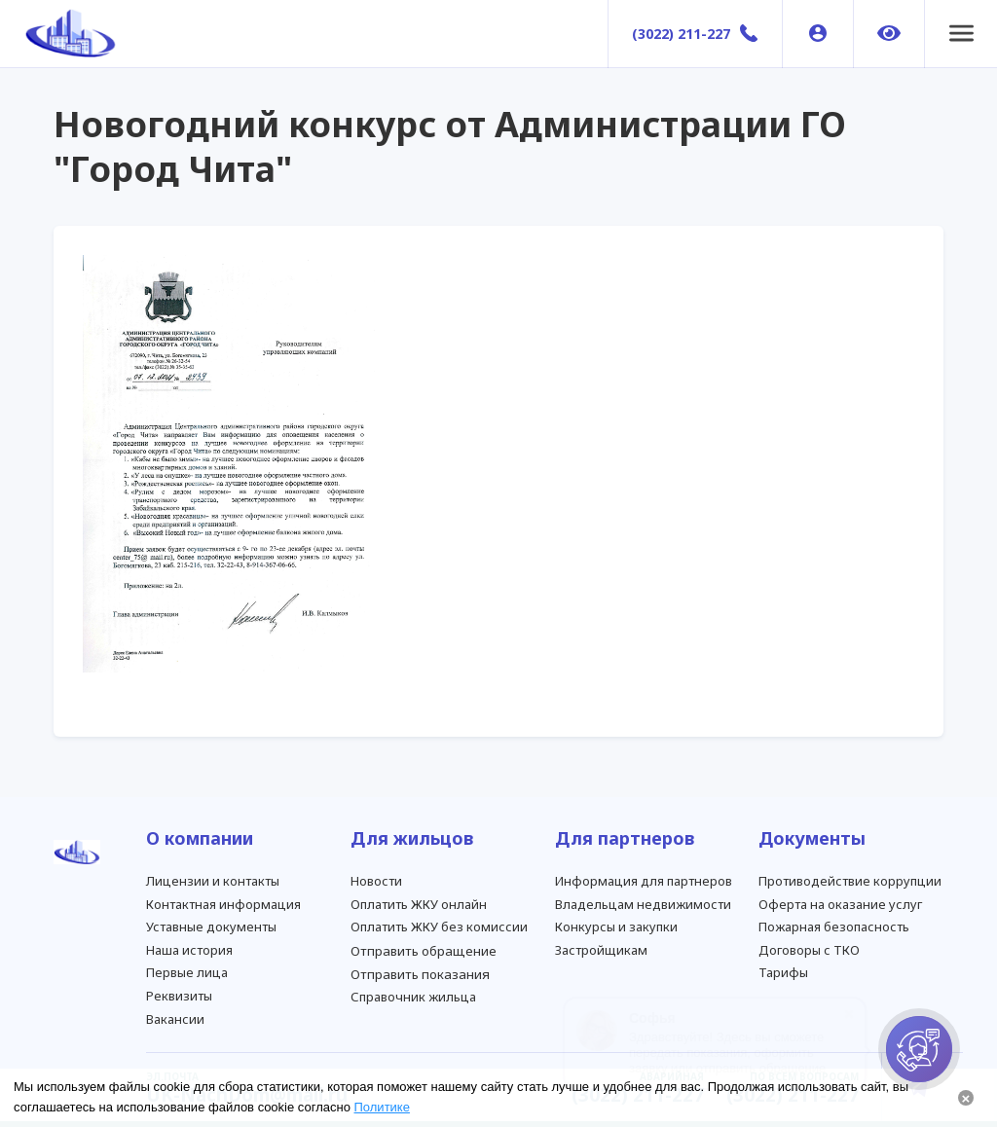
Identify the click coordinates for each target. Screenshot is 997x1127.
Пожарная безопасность (833, 926)
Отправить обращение (424, 951)
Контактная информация (223, 904)
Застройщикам (601, 950)
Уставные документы (211, 926)
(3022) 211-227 (681, 33)
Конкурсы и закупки (616, 926)
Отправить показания (420, 974)
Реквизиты (179, 995)
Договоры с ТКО (809, 950)
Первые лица (187, 972)
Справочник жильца (413, 996)
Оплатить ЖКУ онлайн (419, 904)
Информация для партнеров (643, 881)
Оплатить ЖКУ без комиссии (439, 926)
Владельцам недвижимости (643, 904)
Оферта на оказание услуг (840, 904)
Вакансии (175, 1019)
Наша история (189, 950)
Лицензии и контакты (212, 881)
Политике (382, 1107)
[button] (961, 34)
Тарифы (783, 972)
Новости (376, 881)
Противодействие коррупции (850, 881)
